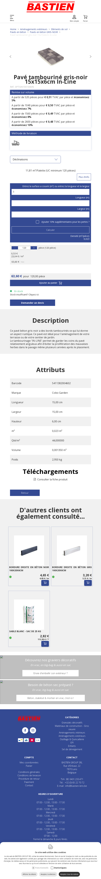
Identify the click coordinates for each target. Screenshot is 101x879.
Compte (29, 757)
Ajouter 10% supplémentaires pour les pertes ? (65, 221)
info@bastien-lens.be (76, 785)
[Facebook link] (26, 730)
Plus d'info (84, 176)
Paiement (29, 782)
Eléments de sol (59, 29)
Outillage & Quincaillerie (72, 739)
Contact (29, 785)
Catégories (72, 717)
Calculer (50, 229)
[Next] (90, 57)
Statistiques (60, 867)
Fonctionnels (41, 867)
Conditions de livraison (29, 775)
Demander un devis (32, 302)
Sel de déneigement (72, 749)
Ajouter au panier (50, 283)
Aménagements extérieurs (33, 29)
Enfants (72, 745)
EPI (72, 742)
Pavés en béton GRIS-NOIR (44, 32)
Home (13, 29)
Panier (29, 765)
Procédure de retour (29, 778)
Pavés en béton (18, 32)
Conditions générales (29, 772)
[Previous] (10, 57)
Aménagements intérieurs (72, 732)
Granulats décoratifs (72, 722)
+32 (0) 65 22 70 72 (74, 782)
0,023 (86, 238)
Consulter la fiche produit (52, 479)
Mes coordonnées (29, 762)
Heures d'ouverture (50, 793)
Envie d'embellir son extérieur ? (50, 673)
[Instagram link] (33, 730)
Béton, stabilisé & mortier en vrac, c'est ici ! (50, 698)
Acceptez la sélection (48, 874)
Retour (25, 492)
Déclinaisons (35, 159)
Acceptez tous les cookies (69, 874)
